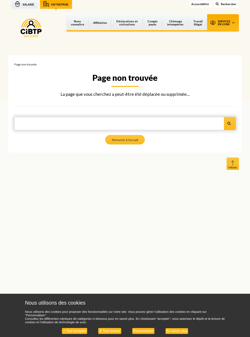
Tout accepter (74, 331)
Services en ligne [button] (222, 23)
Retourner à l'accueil (125, 140)
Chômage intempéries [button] (175, 22)
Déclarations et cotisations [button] (127, 22)
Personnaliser (143, 331)
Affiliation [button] (100, 22)
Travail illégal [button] (198, 22)
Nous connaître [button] (77, 22)
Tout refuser (109, 331)
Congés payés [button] (152, 22)
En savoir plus (177, 331)
